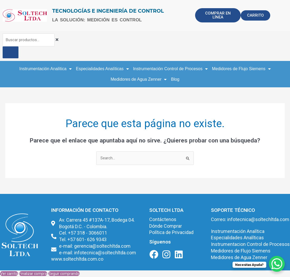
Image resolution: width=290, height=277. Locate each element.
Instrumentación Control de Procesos (170, 69)
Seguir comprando (64, 273)
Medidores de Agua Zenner (138, 79)
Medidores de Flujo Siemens (241, 69)
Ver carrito (9, 273)
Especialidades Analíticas (102, 69)
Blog (175, 79)
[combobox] (29, 40)
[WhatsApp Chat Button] (277, 264)
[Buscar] (10, 52)
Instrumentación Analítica (45, 69)
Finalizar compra (33, 273)
